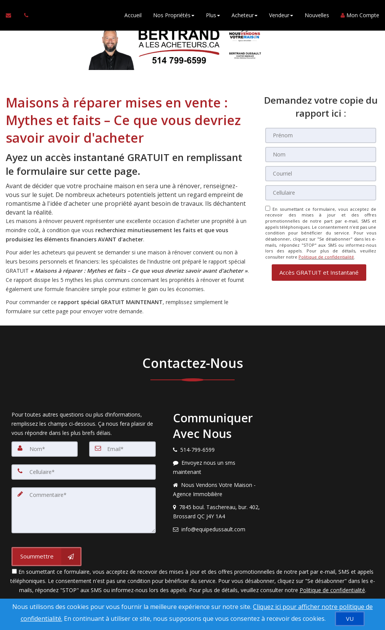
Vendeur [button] (281, 15)
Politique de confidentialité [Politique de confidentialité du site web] (326, 257)
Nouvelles (317, 15)
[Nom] (320, 154)
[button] (319, 272)
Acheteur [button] (245, 15)
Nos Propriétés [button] (173, 15)
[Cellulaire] (320, 192)
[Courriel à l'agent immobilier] (12, 15)
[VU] (350, 618)
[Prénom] (320, 135)
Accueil (133, 15)
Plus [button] (213, 15)
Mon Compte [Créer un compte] (360, 15)
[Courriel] (320, 173)
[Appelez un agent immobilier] (24, 15)
